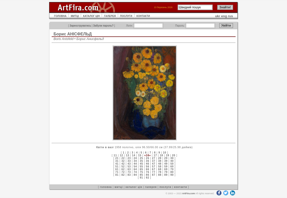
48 (160, 163)
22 (123, 158)
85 (141, 174)
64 (135, 169)
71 (117, 172)
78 (160, 172)
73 (129, 172)
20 (173, 155)
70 (172, 169)
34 (135, 161)
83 (129, 174)
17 (155, 155)
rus (230, 16)
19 (167, 155)
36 (147, 161)
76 (147, 172)
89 (166, 174)
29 (166, 158)
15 (139, 155)
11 (115, 155)
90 (172, 174)
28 (160, 158)
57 (153, 166)
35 (141, 161)
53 (129, 166)
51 (117, 166)
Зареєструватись (80, 25)
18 (161, 155)
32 (123, 161)
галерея (151, 187)
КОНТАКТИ (143, 16)
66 (147, 169)
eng (224, 16)
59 (166, 166)
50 (172, 163)
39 (166, 161)
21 (117, 158)
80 (172, 172)
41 (117, 163)
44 (135, 163)
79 (166, 172)
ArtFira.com (188, 193)
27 (153, 158)
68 (160, 169)
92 (147, 177)
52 (123, 166)
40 (172, 161)
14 (133, 155)
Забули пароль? (103, 25)
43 (129, 163)
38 (160, 161)
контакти (180, 187)
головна (106, 187)
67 (153, 169)
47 (153, 163)
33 (129, 161)
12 (121, 155)
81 (117, 174)
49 (166, 163)
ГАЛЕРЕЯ (110, 16)
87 (153, 174)
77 (153, 172)
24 (135, 158)
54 (135, 166)
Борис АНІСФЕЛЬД (73, 34)
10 (164, 152)
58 (160, 166)
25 (141, 158)
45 (141, 163)
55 (141, 166)
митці (119, 187)
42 (123, 163)
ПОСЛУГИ (126, 16)
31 (117, 161)
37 (153, 161)
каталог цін (133, 187)
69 (166, 169)
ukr (217, 16)
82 (123, 174)
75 (141, 172)
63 (129, 169)
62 (123, 169)
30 (172, 158)
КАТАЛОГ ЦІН (91, 16)
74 (135, 172)
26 (147, 158)
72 (123, 172)
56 (147, 166)
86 (147, 174)
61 (117, 169)
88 (160, 174)
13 (127, 155)
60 (172, 166)
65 (141, 169)
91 (141, 177)
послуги (165, 187)
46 (147, 163)
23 (129, 158)
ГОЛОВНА (60, 16)
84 (135, 174)
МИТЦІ (75, 16)
